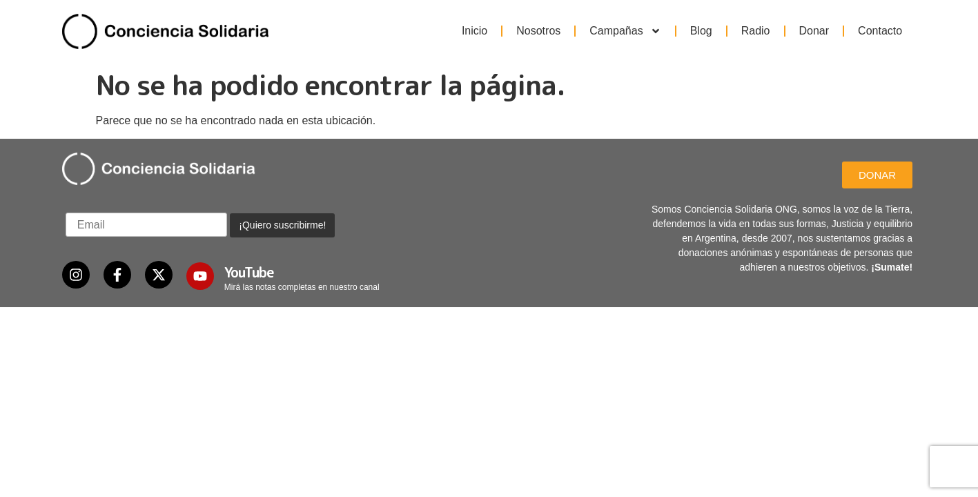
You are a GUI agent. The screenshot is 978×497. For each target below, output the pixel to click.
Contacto (880, 31)
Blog (701, 31)
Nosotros (538, 31)
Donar (814, 31)
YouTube (249, 272)
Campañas (625, 31)
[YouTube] (200, 276)
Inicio (474, 31)
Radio (755, 31)
